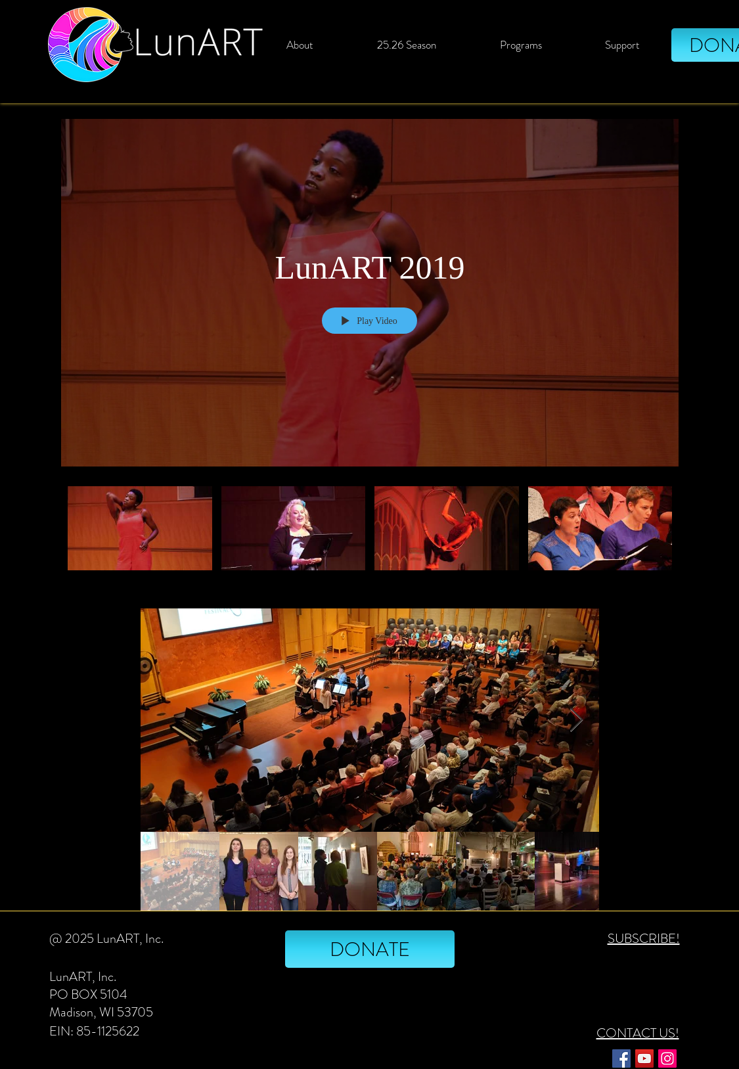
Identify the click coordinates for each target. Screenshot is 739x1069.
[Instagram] (667, 1058)
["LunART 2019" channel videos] (370, 535)
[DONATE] (370, 949)
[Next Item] (576, 720)
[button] (407, 45)
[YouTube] (644, 1058)
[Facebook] (621, 1058)
